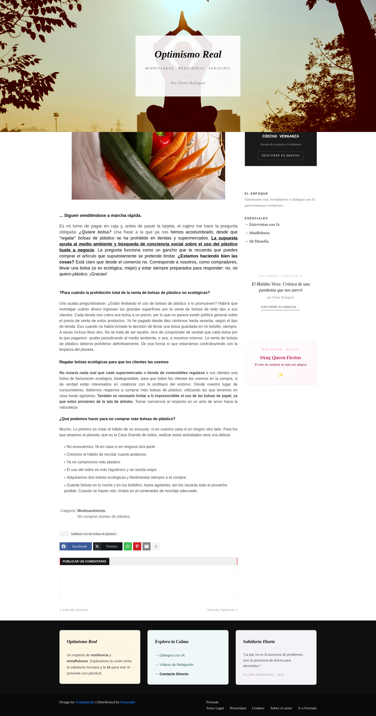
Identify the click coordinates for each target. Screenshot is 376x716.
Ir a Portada (307, 708)
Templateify (85, 702)
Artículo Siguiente (221, 610)
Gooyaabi (127, 702)
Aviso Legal (215, 708)
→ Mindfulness (257, 233)
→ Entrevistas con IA (262, 224)
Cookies (258, 708)
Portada (212, 702)
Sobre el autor (281, 708)
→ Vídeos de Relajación (174, 664)
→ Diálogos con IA (170, 655)
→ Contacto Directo (171, 674)
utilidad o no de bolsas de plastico (93, 534)
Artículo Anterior (75, 610)
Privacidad (238, 708)
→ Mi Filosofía (257, 241)
